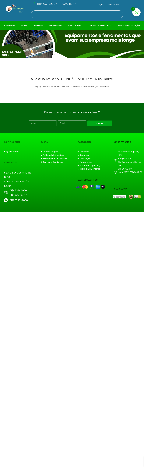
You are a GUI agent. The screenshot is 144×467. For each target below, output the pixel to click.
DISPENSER (38, 26)
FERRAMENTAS (56, 26)
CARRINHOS (9, 26)
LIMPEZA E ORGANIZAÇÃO (128, 26)
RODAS (24, 26)
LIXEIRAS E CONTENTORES (99, 26)
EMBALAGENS (74, 26)
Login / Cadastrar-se (108, 4)
